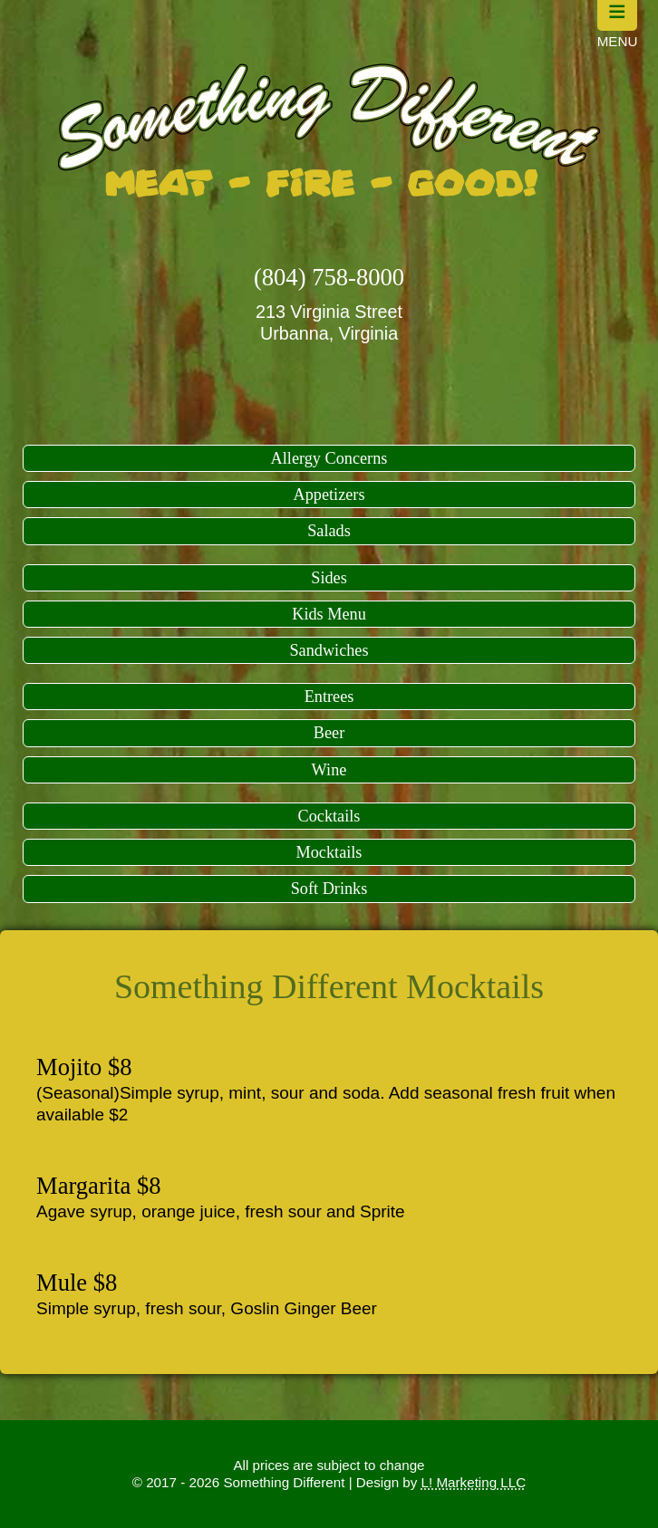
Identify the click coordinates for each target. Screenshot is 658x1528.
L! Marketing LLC (474, 1482)
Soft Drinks (329, 888)
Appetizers (329, 494)
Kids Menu (329, 614)
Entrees (329, 696)
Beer (329, 733)
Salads (329, 531)
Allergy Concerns (329, 458)
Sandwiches (328, 650)
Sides (329, 578)
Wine (329, 770)
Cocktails (329, 816)
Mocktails (329, 852)
